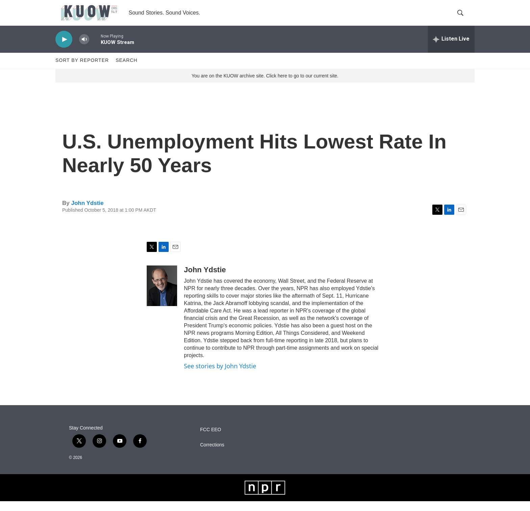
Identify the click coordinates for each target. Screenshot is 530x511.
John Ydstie (87, 213)
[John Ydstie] (162, 296)
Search (126, 70)
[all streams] (451, 49)
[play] (63, 49)
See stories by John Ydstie (220, 376)
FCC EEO (210, 439)
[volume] (84, 49)
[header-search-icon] (463, 18)
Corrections (212, 454)
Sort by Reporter (82, 70)
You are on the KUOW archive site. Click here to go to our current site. (265, 85)
